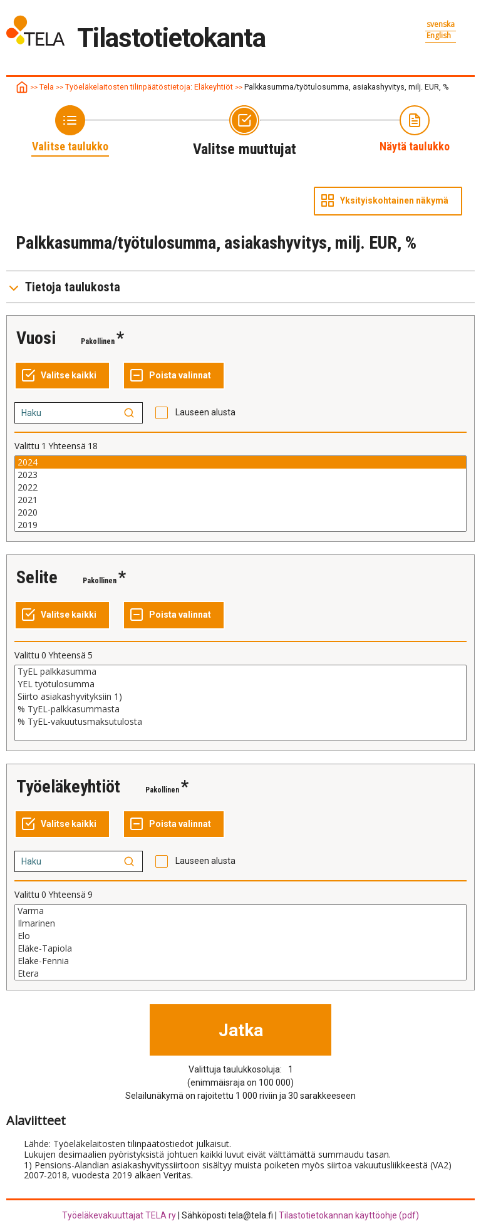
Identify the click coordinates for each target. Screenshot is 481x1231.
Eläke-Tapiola (240, 948)
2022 (240, 487)
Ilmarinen (240, 923)
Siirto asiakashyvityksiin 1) (240, 696)
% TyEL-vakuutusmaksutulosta (240, 721)
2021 (240, 500)
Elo (240, 936)
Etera (240, 973)
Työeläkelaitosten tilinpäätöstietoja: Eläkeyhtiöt (149, 86)
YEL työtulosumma (240, 684)
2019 (240, 525)
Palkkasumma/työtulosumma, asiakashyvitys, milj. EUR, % (346, 86)
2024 (240, 462)
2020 (240, 512)
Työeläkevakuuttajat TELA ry (119, 1215)
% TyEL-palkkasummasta (240, 709)
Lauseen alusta (205, 412)
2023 (240, 475)
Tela (46, 86)
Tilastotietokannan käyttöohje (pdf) (349, 1215)
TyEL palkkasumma (240, 671)
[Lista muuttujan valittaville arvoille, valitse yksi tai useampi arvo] (240, 493)
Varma (240, 911)
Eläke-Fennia (240, 961)
